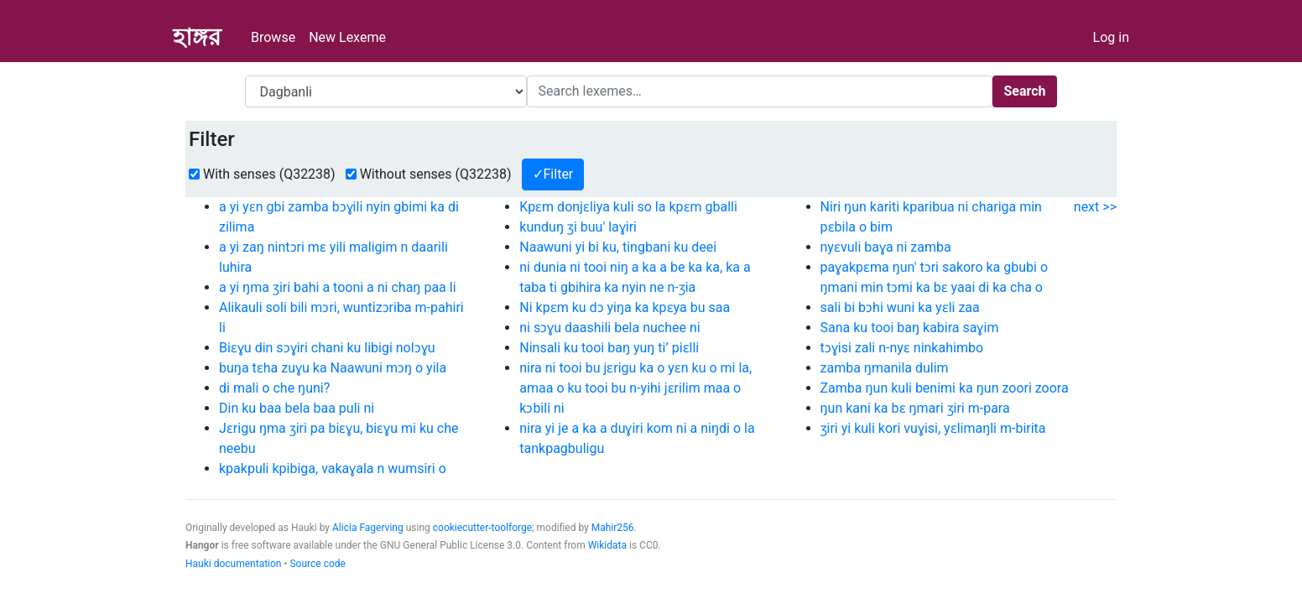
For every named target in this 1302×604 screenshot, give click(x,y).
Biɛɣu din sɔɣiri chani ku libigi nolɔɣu (327, 348)
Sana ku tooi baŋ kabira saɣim (909, 328)
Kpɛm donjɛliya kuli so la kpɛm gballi (628, 207)
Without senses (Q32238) (436, 174)
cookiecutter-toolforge (482, 528)
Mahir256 (612, 528)
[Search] (759, 91)
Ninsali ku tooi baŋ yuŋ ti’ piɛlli (609, 348)
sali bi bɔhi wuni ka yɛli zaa (900, 307)
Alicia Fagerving (368, 528)
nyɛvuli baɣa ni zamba (885, 247)
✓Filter (553, 174)
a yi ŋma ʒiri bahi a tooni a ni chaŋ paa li (337, 287)
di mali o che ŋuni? (274, 388)
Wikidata (607, 545)
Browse (273, 37)
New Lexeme (347, 37)
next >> (1095, 207)
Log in (1111, 37)
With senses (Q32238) (269, 174)
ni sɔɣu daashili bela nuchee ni (609, 328)
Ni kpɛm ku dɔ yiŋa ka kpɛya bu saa (624, 307)
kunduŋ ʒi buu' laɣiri (578, 227)
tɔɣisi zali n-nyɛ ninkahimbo (901, 348)
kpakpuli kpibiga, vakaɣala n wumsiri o (332, 468)
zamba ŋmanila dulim (884, 368)
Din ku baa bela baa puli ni (296, 408)
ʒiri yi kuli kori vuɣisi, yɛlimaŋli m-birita (933, 428)
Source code (317, 564)
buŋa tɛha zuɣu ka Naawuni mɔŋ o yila (332, 368)
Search (1024, 91)
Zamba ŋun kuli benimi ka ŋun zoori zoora (944, 388)
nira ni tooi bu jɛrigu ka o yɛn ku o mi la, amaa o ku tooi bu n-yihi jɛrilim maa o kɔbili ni (635, 388)
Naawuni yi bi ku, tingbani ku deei (617, 247)
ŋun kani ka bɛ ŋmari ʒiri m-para (915, 408)
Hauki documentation (233, 564)
